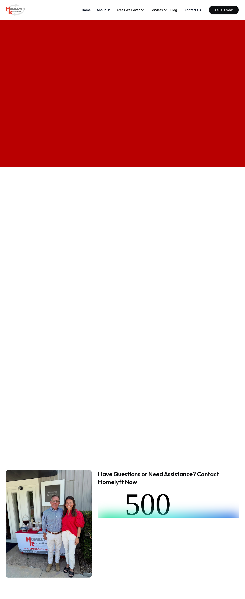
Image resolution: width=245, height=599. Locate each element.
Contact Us (193, 10)
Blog (173, 10)
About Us (103, 10)
